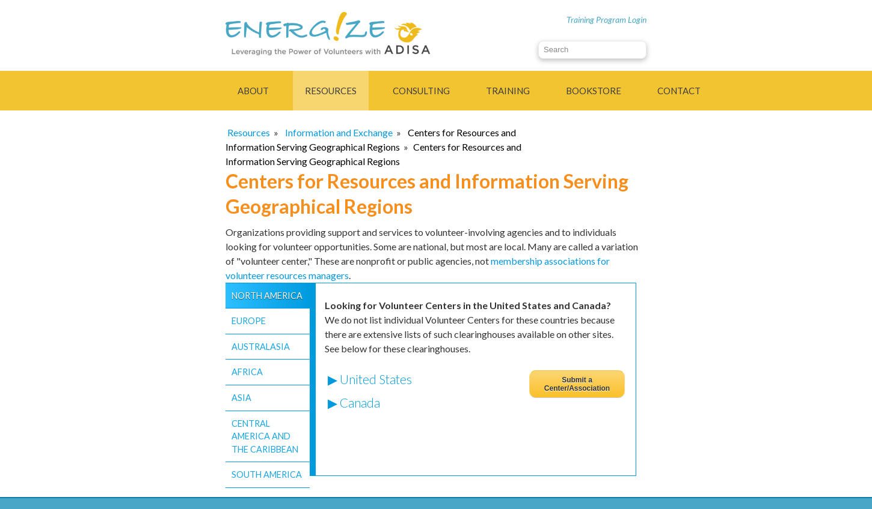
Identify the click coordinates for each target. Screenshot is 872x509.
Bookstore (593, 90)
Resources (331, 90)
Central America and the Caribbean (265, 436)
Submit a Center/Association (577, 384)
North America (267, 296)
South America (267, 474)
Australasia (261, 347)
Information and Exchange (339, 132)
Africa (247, 372)
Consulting (421, 90)
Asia (241, 398)
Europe (249, 321)
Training (508, 90)
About (253, 90)
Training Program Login (606, 19)
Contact (679, 90)
